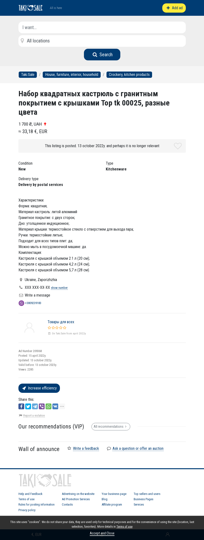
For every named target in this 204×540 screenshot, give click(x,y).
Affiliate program (112, 504)
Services (139, 504)
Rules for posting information (36, 504)
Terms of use (26, 499)
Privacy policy (26, 510)
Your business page (114, 494)
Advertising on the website (78, 494)
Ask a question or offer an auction (138, 448)
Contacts (67, 504)
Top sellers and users (147, 494)
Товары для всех (61, 322)
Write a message (37, 295)
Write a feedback (86, 448)
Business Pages (143, 499)
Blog (104, 499)
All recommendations (111, 426)
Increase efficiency (39, 388)
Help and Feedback (30, 494)
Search (102, 54)
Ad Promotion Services (76, 499)
